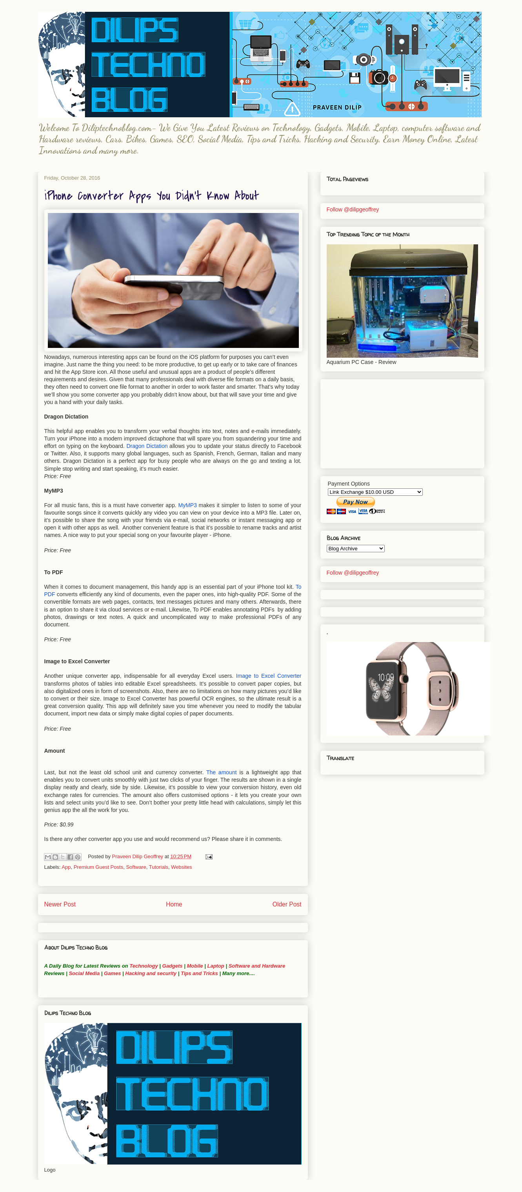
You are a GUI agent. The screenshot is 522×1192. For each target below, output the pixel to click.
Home (174, 904)
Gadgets (172, 966)
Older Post (287, 904)
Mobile (195, 966)
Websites (181, 867)
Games (111, 973)
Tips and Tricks (199, 973)
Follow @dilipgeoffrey (353, 209)
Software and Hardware (257, 966)
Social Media (84, 973)
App (66, 867)
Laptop (215, 966)
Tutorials (158, 867)
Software (136, 867)
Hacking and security (150, 973)
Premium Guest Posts (98, 867)
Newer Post (60, 904)
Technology (143, 966)
